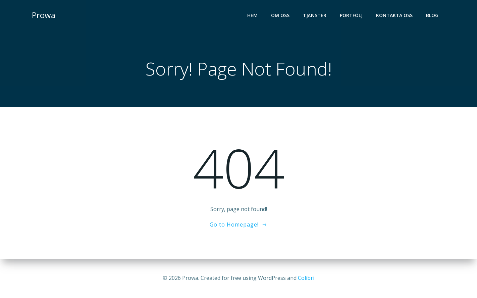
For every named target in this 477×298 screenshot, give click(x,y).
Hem (252, 15)
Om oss (280, 15)
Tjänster (314, 15)
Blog (432, 15)
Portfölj (351, 15)
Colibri (306, 278)
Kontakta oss (394, 15)
